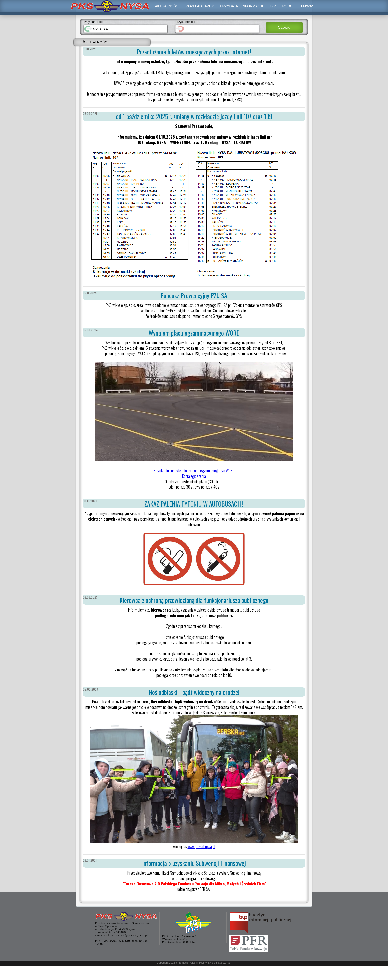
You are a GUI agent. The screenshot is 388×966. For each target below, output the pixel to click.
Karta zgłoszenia (194, 476)
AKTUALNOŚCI (167, 6)
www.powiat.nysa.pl (201, 846)
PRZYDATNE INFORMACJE (242, 6)
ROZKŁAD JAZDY (200, 6)
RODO (287, 6)
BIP (273, 6)
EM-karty (306, 6)
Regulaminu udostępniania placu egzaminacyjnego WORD (194, 471)
